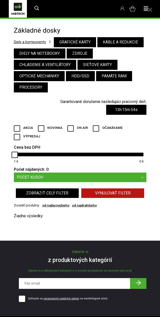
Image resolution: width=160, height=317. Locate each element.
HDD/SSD (80, 76)
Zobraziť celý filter (47, 193)
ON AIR (82, 128)
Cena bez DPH (27, 147)
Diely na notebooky (39, 53)
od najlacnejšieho (55, 205)
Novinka (54, 128)
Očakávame (112, 128)
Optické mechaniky (39, 76)
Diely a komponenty (30, 42)
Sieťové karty (97, 64)
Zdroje (79, 53)
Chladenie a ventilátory (45, 64)
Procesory (30, 87)
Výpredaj (31, 136)
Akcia (28, 128)
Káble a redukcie (120, 42)
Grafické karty (75, 42)
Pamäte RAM (114, 76)
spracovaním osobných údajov (61, 298)
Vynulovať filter (113, 193)
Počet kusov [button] (81, 177)
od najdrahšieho (84, 205)
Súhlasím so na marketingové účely (67, 298)
